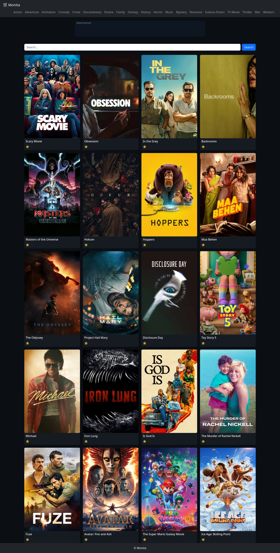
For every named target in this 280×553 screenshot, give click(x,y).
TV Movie (234, 12)
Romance (196, 12)
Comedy (63, 12)
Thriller (247, 12)
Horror (157, 12)
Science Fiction (215, 12)
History (146, 12)
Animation (49, 12)
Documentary (92, 12)
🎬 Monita (11, 4)
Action (18, 12)
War (257, 12)
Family (120, 12)
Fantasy (133, 12)
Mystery (181, 12)
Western (268, 12)
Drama (108, 12)
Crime (76, 12)
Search (248, 47)
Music (169, 12)
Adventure (32, 12)
